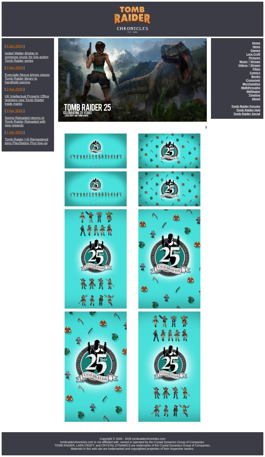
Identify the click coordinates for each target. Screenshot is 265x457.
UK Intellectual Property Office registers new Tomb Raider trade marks (27, 100)
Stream (255, 61)
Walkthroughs (250, 87)
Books (255, 76)
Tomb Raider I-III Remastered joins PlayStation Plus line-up (26, 141)
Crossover (253, 80)
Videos (243, 65)
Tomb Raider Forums (245, 106)
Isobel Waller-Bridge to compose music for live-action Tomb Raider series (26, 57)
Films (256, 69)
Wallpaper (253, 91)
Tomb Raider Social (246, 113)
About (256, 99)
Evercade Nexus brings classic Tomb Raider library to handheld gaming (27, 78)
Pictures (254, 58)
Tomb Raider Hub (248, 110)
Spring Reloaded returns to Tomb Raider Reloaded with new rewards (25, 121)
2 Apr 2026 (15, 68)
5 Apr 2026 (15, 46)
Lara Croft (253, 54)
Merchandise (251, 84)
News (256, 46)
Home (256, 43)
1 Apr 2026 (15, 132)
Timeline (254, 95)
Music (244, 61)
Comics (255, 73)
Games (255, 50)
